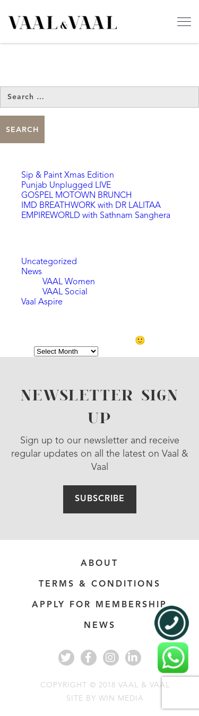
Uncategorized (49, 262)
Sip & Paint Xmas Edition (67, 175)
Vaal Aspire (42, 302)
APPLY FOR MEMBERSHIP (99, 605)
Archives (16, 351)
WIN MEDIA (121, 698)
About (99, 564)
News (31, 272)
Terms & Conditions (100, 584)
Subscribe (100, 499)
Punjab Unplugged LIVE (66, 185)
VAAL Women (68, 282)
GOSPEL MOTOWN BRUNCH (76, 195)
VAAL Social (65, 292)
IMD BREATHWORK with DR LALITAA (91, 206)
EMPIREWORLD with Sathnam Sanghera (95, 216)
